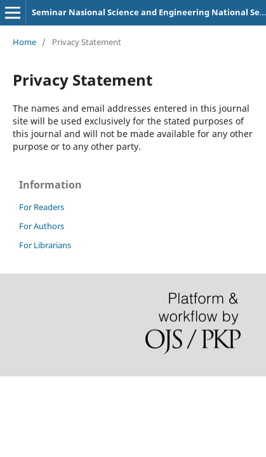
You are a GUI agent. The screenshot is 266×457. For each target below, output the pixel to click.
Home (24, 42)
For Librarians (45, 245)
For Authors (41, 226)
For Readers (41, 207)
